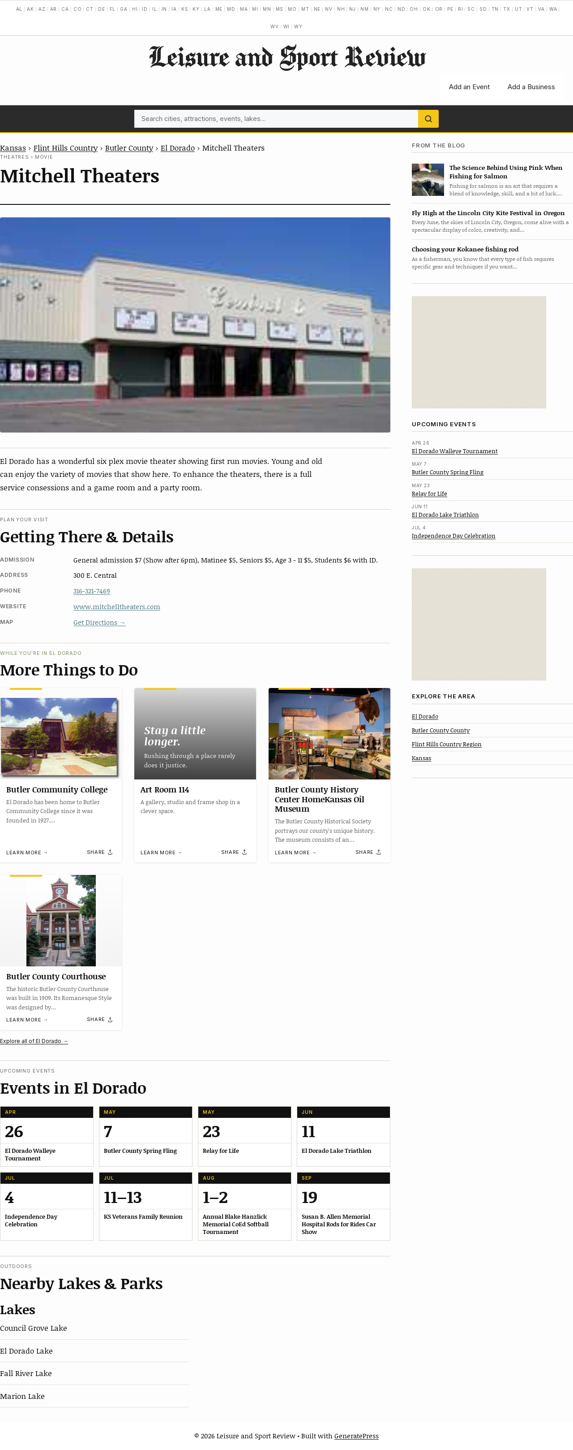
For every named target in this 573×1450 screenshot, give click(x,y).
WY (298, 26)
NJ (352, 9)
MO (292, 9)
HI (135, 9)
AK (30, 9)
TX (506, 9)
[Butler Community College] (61, 733)
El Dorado (178, 147)
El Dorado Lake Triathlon (445, 515)
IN (164, 9)
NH (341, 9)
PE (450, 9)
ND (402, 9)
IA (174, 9)
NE (317, 9)
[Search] (428, 119)
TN (495, 9)
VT (530, 9)
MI (255, 9)
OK (427, 9)
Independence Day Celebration (454, 536)
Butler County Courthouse (56, 976)
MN (267, 9)
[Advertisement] (479, 352)
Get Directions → (99, 622)
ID (145, 9)
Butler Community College (56, 789)
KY (196, 9)
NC (389, 9)
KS (184, 9)
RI (460, 9)
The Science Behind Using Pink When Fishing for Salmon (506, 172)
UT (518, 9)
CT (90, 9)
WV (274, 26)
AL (19, 9)
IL (154, 9)
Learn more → (27, 852)
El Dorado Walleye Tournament (455, 451)
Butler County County (441, 730)
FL (113, 9)
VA (541, 9)
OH (414, 9)
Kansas (13, 147)
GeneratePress (356, 1436)
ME (219, 9)
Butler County (129, 147)
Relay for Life (429, 493)
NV (329, 9)
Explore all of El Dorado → (34, 1041)
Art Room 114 (165, 789)
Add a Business (531, 86)
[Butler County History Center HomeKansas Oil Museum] (329, 733)
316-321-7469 (91, 591)
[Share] (100, 852)
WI (286, 26)
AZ (42, 9)
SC (471, 9)
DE (101, 9)
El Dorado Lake (26, 1350)
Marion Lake (22, 1395)
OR (439, 9)
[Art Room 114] (195, 733)
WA (553, 9)
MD (231, 9)
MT (305, 9)
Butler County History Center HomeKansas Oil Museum (319, 798)
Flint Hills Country (66, 147)
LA (207, 9)
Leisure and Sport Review (286, 56)
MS (280, 9)
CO (77, 9)
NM (364, 9)
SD (483, 9)
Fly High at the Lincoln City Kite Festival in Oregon (488, 212)
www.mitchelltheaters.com (116, 606)
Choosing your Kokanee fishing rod (465, 249)
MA (244, 9)
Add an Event (469, 86)
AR (53, 9)
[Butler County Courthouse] (61, 920)
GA (124, 9)
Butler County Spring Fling (447, 472)
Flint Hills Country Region (447, 744)
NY (377, 9)
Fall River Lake (26, 1373)
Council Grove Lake (33, 1327)
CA (65, 9)
